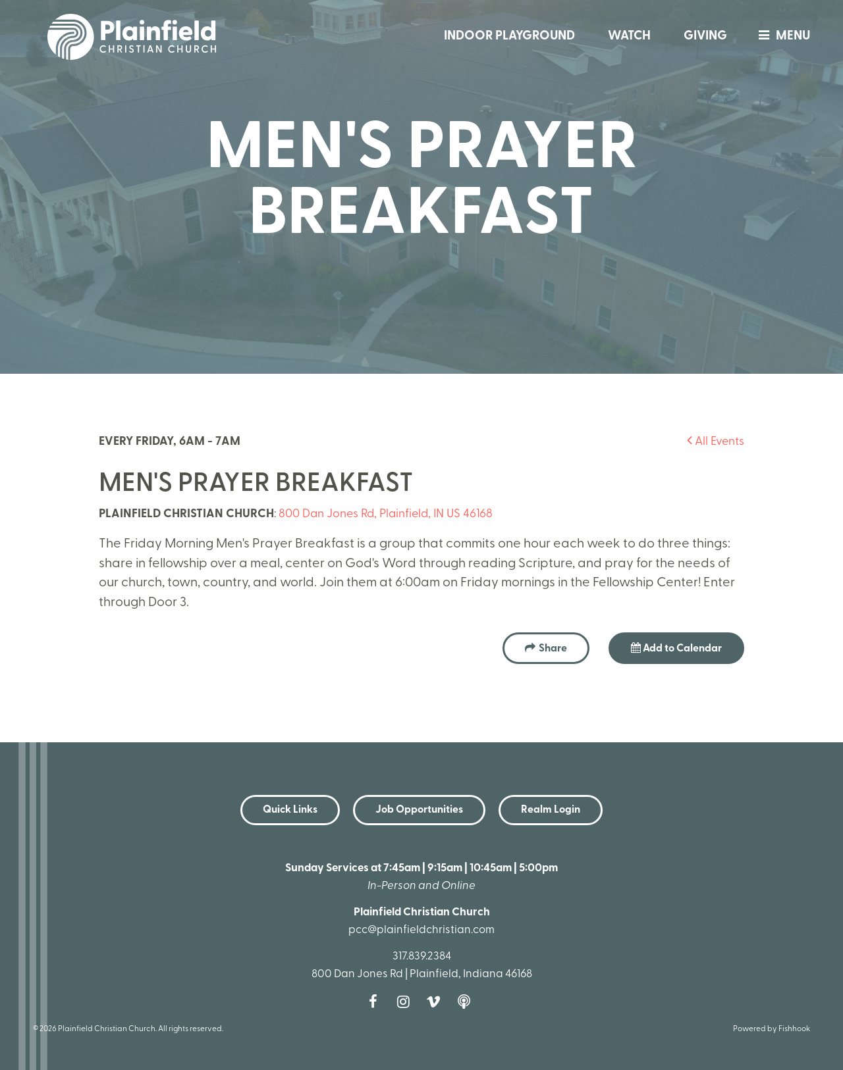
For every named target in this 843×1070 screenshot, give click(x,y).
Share (553, 649)
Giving (705, 36)
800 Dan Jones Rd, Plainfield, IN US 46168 (386, 514)
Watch (629, 36)
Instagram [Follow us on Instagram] (406, 1001)
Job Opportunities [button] (419, 810)
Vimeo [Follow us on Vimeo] (436, 1001)
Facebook (376, 1001)
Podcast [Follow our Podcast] (467, 1001)
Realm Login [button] (550, 810)
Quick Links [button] (290, 810)
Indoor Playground (509, 36)
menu (781, 36)
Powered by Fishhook (771, 1029)
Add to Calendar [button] (676, 648)
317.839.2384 (422, 956)
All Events (715, 442)
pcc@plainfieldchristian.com (421, 930)
